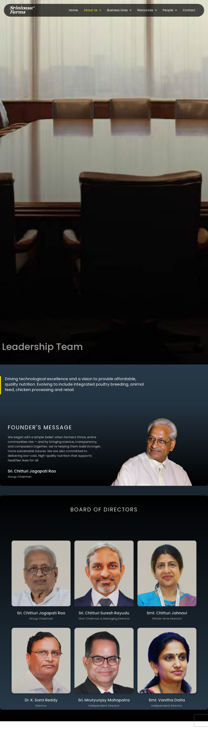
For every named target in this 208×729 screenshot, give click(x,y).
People (170, 10)
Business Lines (119, 10)
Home (73, 10)
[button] (92, 10)
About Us (92, 10)
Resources (147, 10)
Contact (189, 10)
